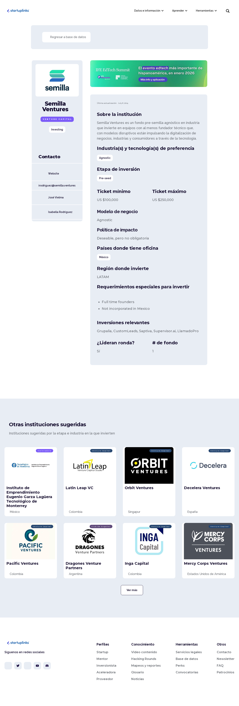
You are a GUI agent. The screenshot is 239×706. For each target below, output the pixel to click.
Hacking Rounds (143, 659)
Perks (180, 665)
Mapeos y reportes (146, 665)
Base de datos (187, 659)
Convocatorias (187, 672)
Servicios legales (189, 652)
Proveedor (105, 679)
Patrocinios (225, 672)
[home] (17, 10)
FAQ (220, 665)
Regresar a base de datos (68, 37)
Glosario (137, 672)
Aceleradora (106, 672)
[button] (149, 10)
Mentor (102, 659)
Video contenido (144, 652)
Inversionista (106, 665)
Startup (102, 652)
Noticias (137, 679)
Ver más (132, 590)
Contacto (224, 652)
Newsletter (226, 659)
